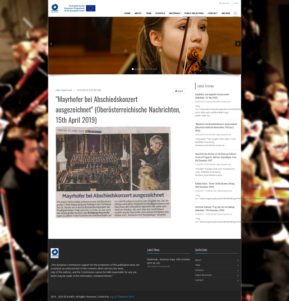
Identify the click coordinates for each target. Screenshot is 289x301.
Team (148, 13)
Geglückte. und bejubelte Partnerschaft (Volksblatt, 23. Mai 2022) (212, 95)
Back (179, 91)
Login (235, 3)
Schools (160, 13)
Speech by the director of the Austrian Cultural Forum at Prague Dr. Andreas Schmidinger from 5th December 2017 (215, 157)
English (226, 3)
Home (127, 13)
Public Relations (194, 13)
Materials (174, 13)
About (138, 13)
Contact (213, 13)
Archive (226, 13)
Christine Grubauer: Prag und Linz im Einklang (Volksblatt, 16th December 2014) (214, 208)
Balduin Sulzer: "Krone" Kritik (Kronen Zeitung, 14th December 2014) (215, 185)
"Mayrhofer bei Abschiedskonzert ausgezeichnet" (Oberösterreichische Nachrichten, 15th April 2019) (216, 127)
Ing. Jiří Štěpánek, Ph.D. (122, 296)
